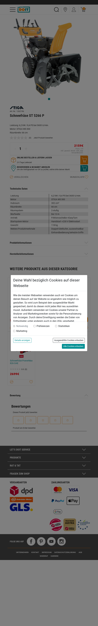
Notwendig (22, 326)
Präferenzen (43, 326)
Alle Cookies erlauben (73, 346)
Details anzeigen (22, 340)
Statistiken (64, 326)
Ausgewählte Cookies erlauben (68, 340)
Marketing (21, 331)
